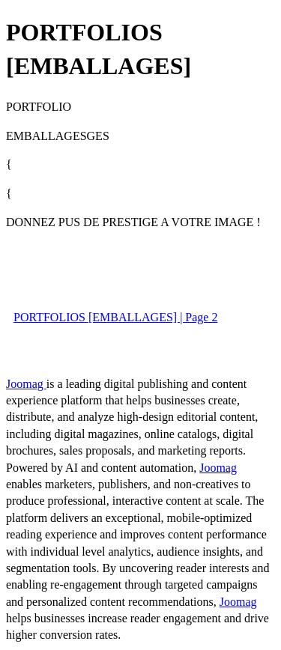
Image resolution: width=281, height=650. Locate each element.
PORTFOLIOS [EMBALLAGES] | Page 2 (115, 317)
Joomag (26, 383)
